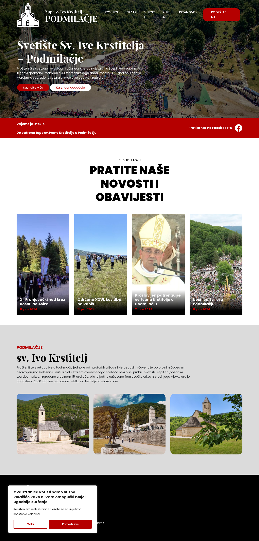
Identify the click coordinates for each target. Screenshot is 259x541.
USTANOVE (186, 12)
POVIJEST (111, 14)
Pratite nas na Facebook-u (215, 128)
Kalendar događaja (70, 87)
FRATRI (132, 14)
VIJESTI (149, 14)
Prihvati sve (70, 524)
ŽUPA (166, 14)
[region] (52, 509)
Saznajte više (33, 87)
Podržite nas (218, 14)
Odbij (30, 524)
